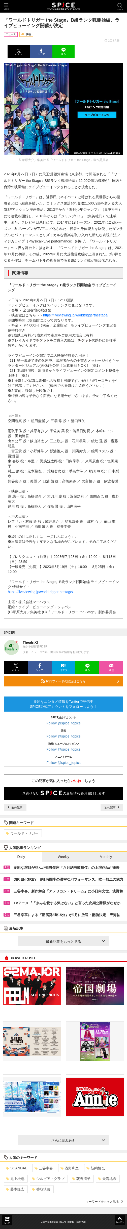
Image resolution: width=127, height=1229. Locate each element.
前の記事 (15, 807)
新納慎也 (95, 1168)
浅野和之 (69, 1168)
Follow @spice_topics (63, 723)
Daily (21, 857)
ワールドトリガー (22, 833)
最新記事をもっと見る (75, 941)
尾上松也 (15, 1179)
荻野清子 (81, 1179)
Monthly (106, 857)
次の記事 (112, 807)
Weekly (63, 857)
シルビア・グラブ (48, 1179)
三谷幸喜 (44, 1168)
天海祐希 (107, 1179)
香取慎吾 (41, 1189)
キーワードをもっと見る (104, 1201)
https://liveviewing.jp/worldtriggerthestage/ (75, 315)
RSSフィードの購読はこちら (80, 681)
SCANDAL (16, 1168)
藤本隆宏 (15, 1189)
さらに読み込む (78, 1140)
